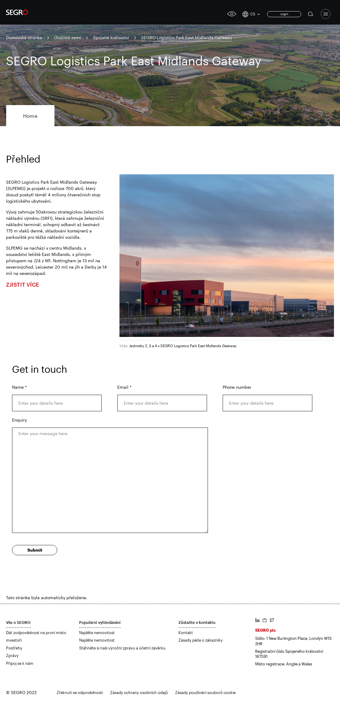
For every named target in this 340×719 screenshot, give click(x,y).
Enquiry (19, 419)
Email (124, 387)
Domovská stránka (24, 37)
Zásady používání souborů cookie (205, 692)
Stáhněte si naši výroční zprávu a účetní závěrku (122, 648)
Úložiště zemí (67, 37)
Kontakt (185, 632)
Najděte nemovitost (97, 632)
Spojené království (111, 37)
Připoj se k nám (19, 663)
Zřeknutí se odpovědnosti (80, 692)
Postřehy (14, 648)
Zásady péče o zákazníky (200, 640)
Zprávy (12, 655)
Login (284, 14)
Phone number (237, 387)
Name (19, 387)
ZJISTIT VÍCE (22, 284)
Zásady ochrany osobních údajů (139, 692)
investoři (14, 640)
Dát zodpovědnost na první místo (36, 632)
